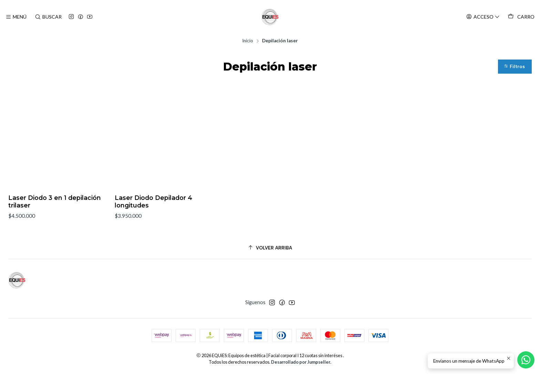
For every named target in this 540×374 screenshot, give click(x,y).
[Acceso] (483, 17)
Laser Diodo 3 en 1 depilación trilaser (54, 202)
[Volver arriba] (270, 248)
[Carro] (521, 17)
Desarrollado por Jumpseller (300, 362)
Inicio (247, 41)
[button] (515, 67)
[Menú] (16, 17)
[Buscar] (47, 17)
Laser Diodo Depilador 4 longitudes (153, 202)
